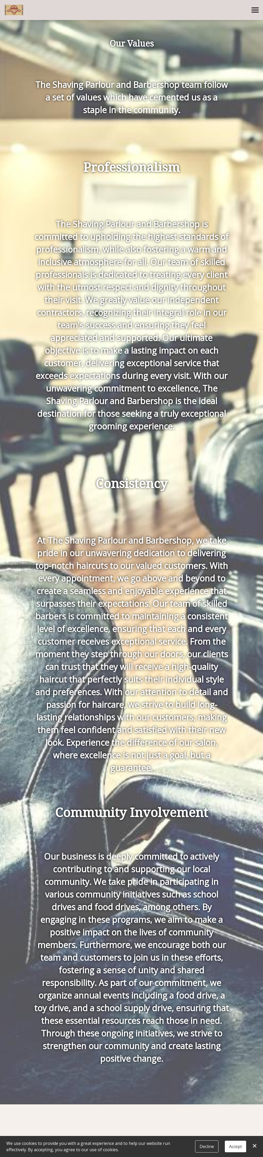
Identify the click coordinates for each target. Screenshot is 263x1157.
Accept (235, 1146)
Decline (207, 1146)
